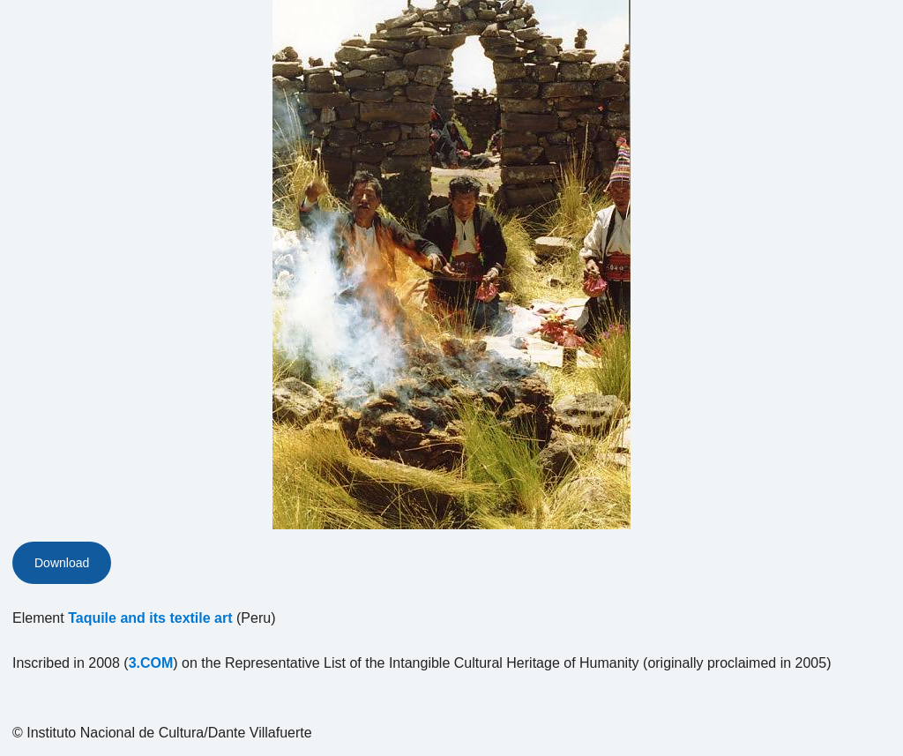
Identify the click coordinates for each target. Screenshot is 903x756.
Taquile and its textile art (150, 617)
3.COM (151, 662)
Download (61, 563)
